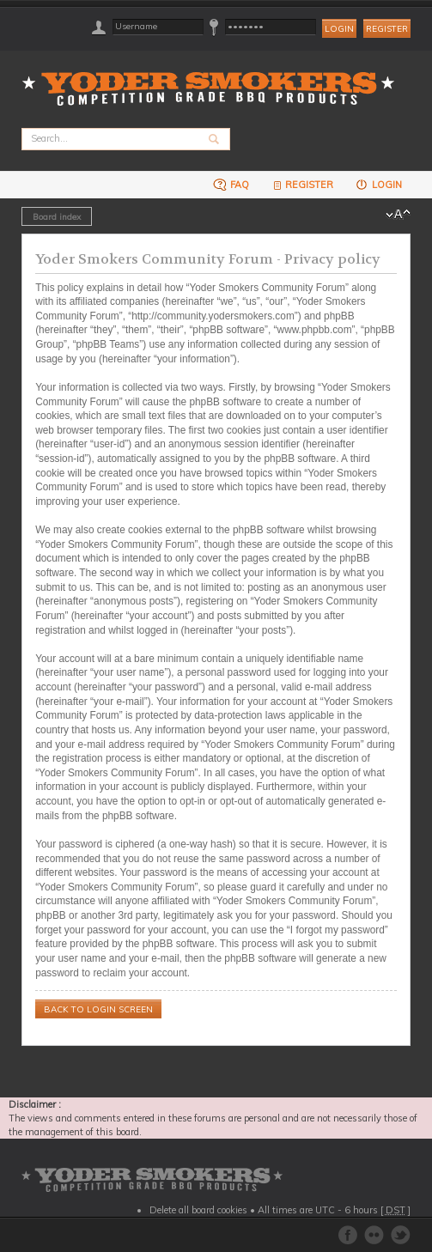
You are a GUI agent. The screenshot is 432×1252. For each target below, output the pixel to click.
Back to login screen (98, 1009)
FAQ (231, 184)
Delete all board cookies (198, 1210)
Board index (57, 216)
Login (378, 184)
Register (387, 28)
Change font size (398, 214)
